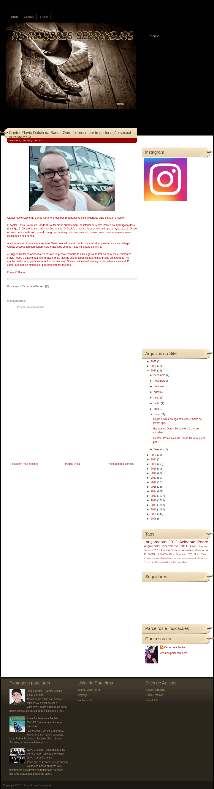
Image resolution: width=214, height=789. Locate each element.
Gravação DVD (184, 554)
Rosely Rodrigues (174, 562)
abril (156, 408)
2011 (154, 505)
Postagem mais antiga (121, 463)
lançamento (152, 546)
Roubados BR (86, 700)
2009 (154, 514)
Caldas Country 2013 (173, 558)
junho (157, 403)
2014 (154, 491)
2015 (154, 486)
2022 (154, 455)
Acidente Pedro (193, 542)
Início (15, 16)
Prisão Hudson (199, 546)
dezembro (160, 375)
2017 (154, 477)
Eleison (165, 550)
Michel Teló (152, 700)
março (158, 414)
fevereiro (159, 449)
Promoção (161, 562)
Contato (29, 16)
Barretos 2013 (152, 550)
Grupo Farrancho (155, 689)
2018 (154, 473)
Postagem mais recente (24, 463)
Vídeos (44, 16)
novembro (160, 380)
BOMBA (147, 558)
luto (185, 562)
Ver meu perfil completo (173, 653)
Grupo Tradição (154, 695)
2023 (154, 370)
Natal (153, 562)
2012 (154, 500)
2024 (154, 366)
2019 (154, 468)
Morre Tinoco (201, 554)
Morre (198, 550)
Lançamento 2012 (161, 542)
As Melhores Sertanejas (37, 785)
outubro (158, 386)
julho (157, 397)
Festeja (147, 562)
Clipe (171, 554)
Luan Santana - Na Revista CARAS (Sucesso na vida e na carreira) (44, 722)
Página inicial (73, 463)
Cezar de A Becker (175, 647)
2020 (154, 464)
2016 (154, 482)
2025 (154, 361)
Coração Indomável (182, 550)
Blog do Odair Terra (89, 689)
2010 (154, 509)
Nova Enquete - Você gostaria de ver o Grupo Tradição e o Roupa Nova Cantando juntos (46, 753)
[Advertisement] (39, 431)
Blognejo (83, 695)
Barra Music (157, 558)
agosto (158, 392)
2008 (154, 518)
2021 (154, 459)
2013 (154, 495)
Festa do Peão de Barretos (195, 558)
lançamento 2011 (174, 546)
